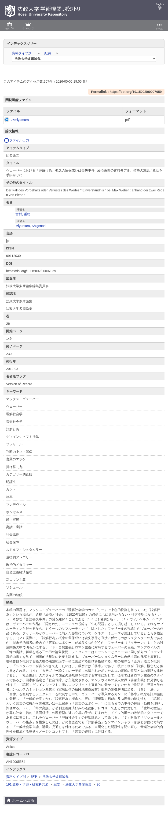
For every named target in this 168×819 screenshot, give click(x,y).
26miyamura (15, 120)
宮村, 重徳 (22, 214)
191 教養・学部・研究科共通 (27, 784)
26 (98, 784)
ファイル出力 (16, 140)
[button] (9, 25)
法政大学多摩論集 (56, 777)
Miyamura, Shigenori (30, 226)
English (160, 6)
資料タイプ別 (22, 53)
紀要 (48, 53)
